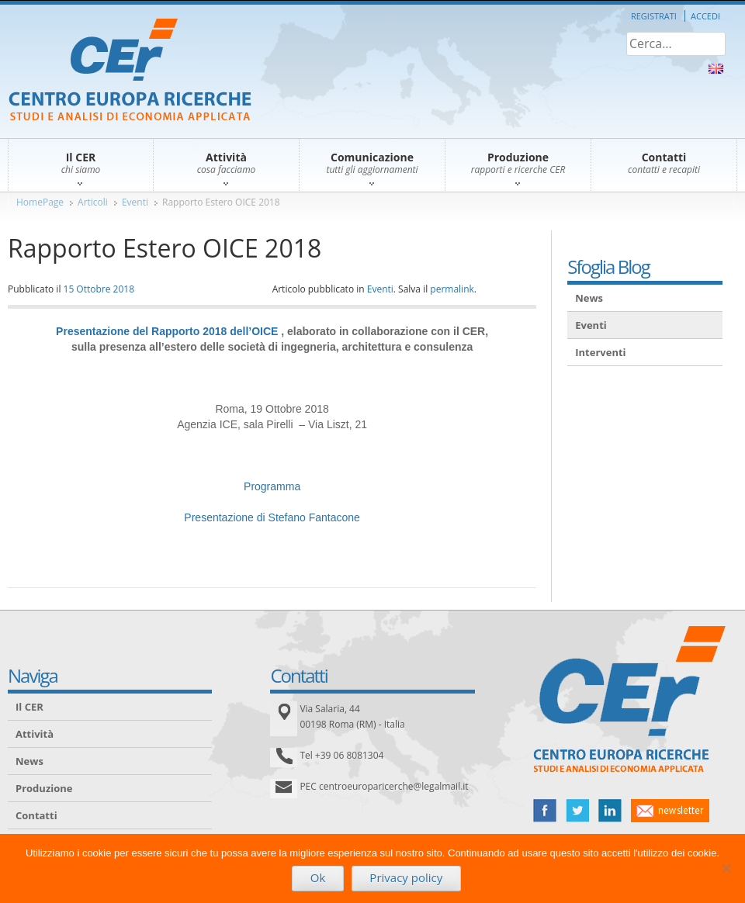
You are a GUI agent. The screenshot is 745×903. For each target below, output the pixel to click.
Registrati (654, 16)
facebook (544, 810)
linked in (610, 810)
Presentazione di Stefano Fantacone (272, 517)
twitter (577, 810)
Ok (318, 877)
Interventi (600, 352)
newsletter (670, 810)
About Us (716, 68)
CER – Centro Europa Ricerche (130, 71)
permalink (451, 289)
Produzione (44, 788)
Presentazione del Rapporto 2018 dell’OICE (167, 331)
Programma (272, 486)
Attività (35, 734)
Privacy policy (405, 877)
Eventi (135, 202)
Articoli (93, 202)
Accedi (705, 16)
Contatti (36, 815)
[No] (725, 868)
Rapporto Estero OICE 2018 (221, 202)
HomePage (40, 202)
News (589, 298)
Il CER (29, 707)
